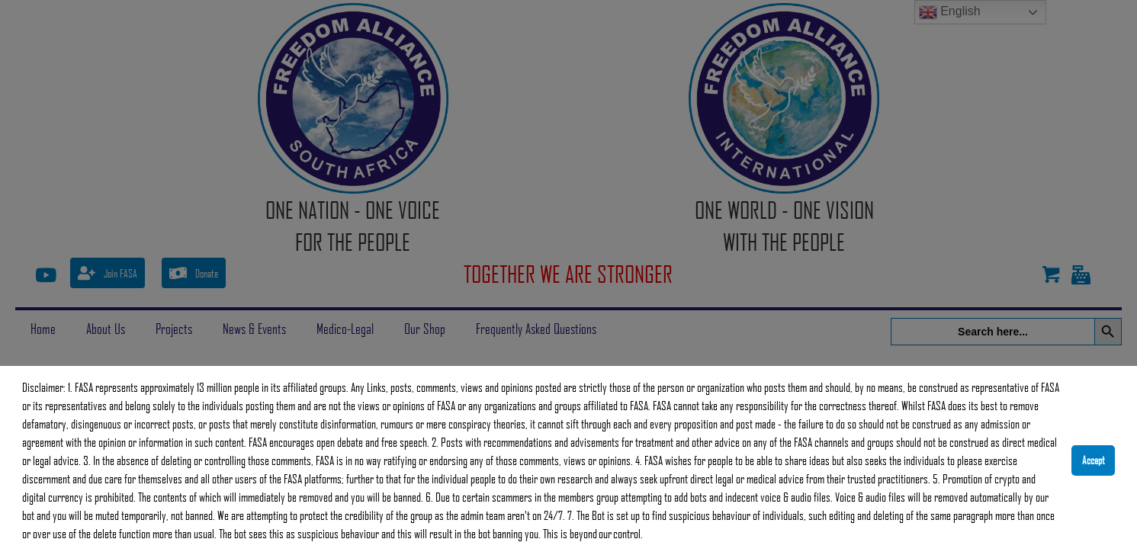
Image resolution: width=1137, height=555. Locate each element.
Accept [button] (1093, 460)
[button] (647, 536)
